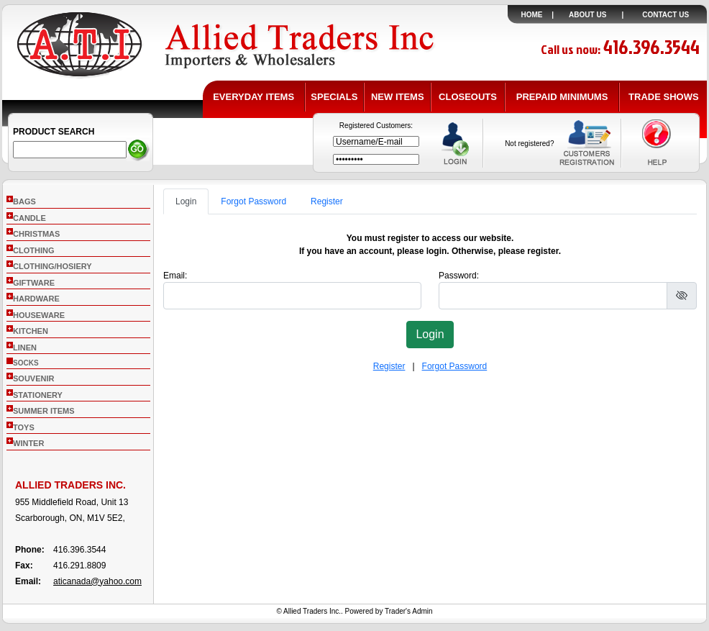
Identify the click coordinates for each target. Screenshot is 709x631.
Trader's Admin (409, 611)
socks (26, 363)
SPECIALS (334, 96)
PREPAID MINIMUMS (562, 96)
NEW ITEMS (397, 96)
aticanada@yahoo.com (97, 581)
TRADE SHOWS (663, 96)
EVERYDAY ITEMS (253, 96)
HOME (532, 15)
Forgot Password (253, 201)
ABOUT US (587, 15)
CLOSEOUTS (468, 96)
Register (327, 201)
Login (185, 201)
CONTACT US (665, 15)
